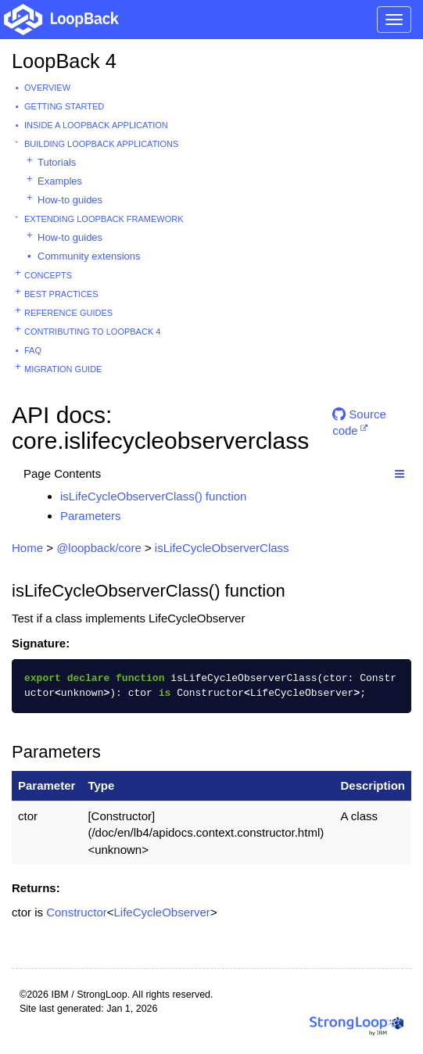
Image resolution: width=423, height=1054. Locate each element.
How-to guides (70, 200)
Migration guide (63, 369)
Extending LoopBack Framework (104, 219)
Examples (60, 181)
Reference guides (68, 312)
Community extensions (89, 256)
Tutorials (57, 162)
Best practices (61, 294)
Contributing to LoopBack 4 (92, 331)
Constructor (76, 912)
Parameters (90, 515)
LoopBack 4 (64, 61)
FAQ (32, 350)
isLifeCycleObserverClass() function (153, 496)
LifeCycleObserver (161, 912)
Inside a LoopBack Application (96, 125)
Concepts (48, 275)
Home (27, 547)
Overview (47, 87)
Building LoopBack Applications (101, 144)
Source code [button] (359, 420)
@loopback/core (99, 547)
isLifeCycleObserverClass (222, 547)
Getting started (64, 106)
